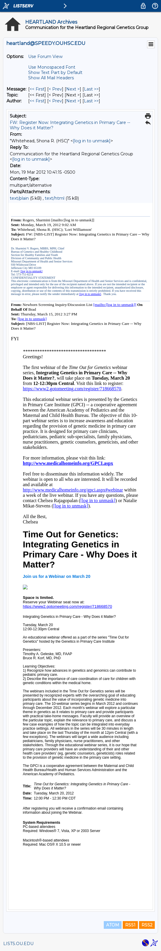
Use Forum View (45, 56)
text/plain (19, 198)
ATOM (112, 925)
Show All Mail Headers (51, 77)
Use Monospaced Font (51, 67)
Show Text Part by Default (55, 72)
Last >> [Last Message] (91, 89)
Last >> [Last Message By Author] (91, 101)
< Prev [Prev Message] (55, 89)
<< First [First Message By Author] (37, 101)
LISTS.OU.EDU (18, 943)
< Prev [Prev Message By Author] (55, 101)
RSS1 (130, 925)
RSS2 (146, 925)
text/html (54, 198)
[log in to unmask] (92, 141)
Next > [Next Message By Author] (73, 101)
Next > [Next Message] (73, 89)
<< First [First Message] (37, 89)
